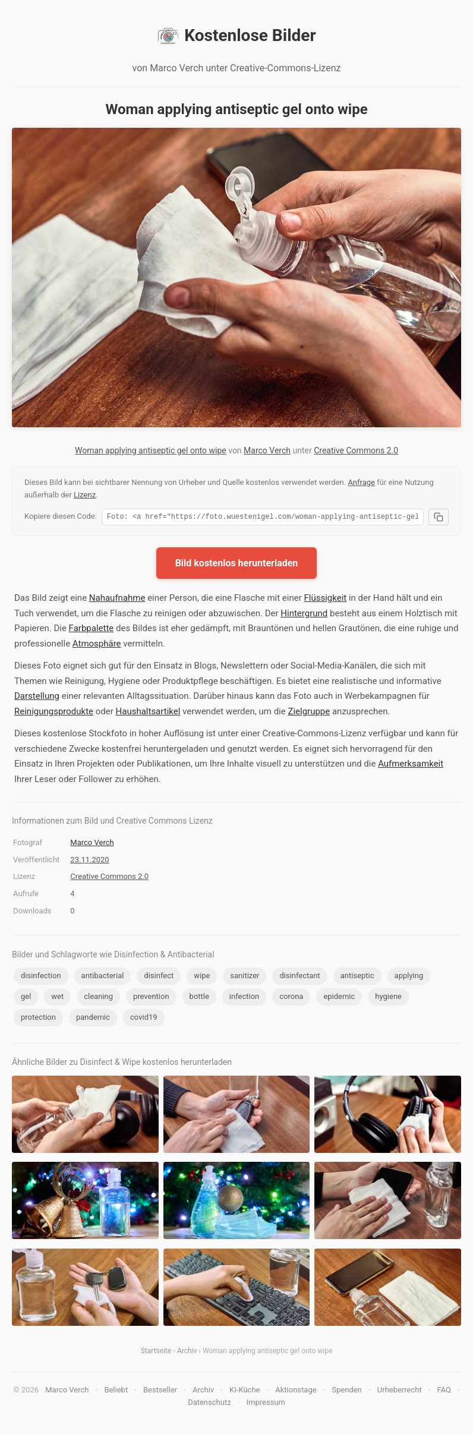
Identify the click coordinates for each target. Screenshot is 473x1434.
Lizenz (85, 494)
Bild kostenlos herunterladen (236, 565)
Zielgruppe (309, 713)
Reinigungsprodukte (53, 713)
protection (38, 1018)
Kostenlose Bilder (236, 35)
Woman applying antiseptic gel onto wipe (150, 450)
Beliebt (116, 1391)
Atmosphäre (96, 645)
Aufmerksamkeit (410, 765)
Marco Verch (267, 450)
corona (291, 998)
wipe (202, 977)
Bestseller (160, 1391)
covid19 (143, 1018)
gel (26, 998)
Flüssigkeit (325, 599)
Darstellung (36, 697)
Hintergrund (303, 615)
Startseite (156, 1352)
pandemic (93, 1018)
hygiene (388, 998)
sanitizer (244, 977)
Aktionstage (295, 1391)
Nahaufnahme (117, 599)
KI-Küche (244, 1391)
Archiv (187, 1352)
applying (409, 977)
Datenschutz (209, 1404)
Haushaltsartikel (148, 713)
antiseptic (357, 977)
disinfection (41, 977)
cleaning (98, 998)
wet (57, 998)
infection (244, 998)
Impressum (265, 1404)
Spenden (347, 1391)
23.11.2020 (89, 861)
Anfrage (361, 482)
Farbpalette (91, 630)
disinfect (159, 977)
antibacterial (102, 977)
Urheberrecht (399, 1391)
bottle (199, 998)
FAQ (444, 1391)
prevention (151, 998)
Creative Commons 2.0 (356, 450)
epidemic (339, 998)
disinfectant (299, 977)
